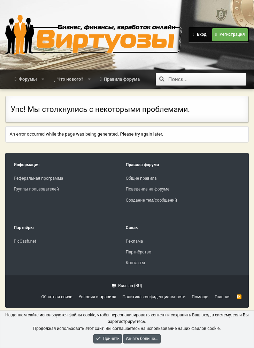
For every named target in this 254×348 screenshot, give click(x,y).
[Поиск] (207, 79)
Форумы (27, 79)
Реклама (134, 241)
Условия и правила (97, 296)
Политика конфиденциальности (153, 296)
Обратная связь (56, 296)
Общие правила (141, 178)
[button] (42, 79)
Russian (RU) (127, 285)
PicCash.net (25, 241)
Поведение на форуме (147, 189)
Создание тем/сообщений (151, 200)
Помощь (200, 296)
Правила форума (122, 79)
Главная (223, 296)
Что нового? (70, 79)
